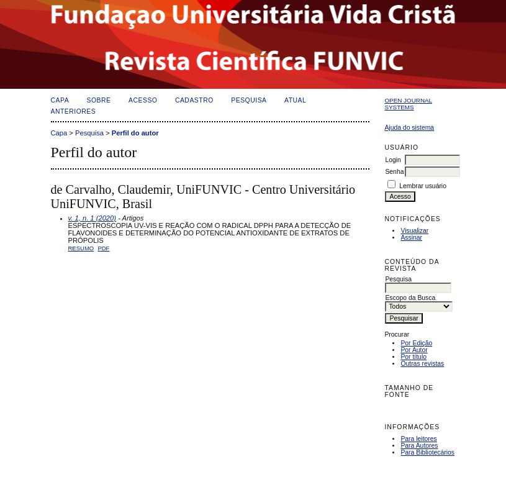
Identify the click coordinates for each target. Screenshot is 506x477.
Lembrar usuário (422, 186)
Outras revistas (422, 363)
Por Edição (416, 343)
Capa (60, 100)
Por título (413, 356)
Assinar (411, 237)
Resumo (81, 248)
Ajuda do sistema (409, 127)
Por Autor (413, 350)
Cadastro (194, 100)
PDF (103, 248)
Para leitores (418, 438)
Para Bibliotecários (427, 452)
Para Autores (419, 445)
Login (392, 160)
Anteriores (73, 111)
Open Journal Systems (408, 104)
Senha (394, 171)
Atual (295, 100)
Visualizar (414, 230)
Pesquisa (248, 100)
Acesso (143, 100)
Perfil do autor (135, 133)
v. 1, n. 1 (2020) (92, 218)
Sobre (99, 100)
